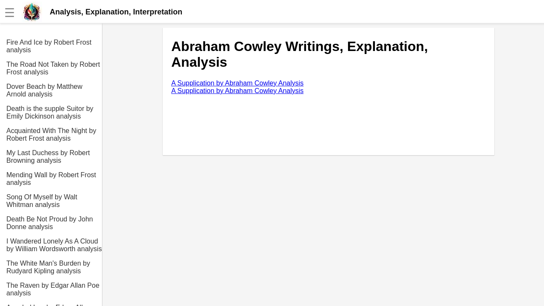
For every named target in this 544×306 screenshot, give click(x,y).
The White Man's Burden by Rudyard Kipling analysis (48, 267)
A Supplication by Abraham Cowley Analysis (237, 83)
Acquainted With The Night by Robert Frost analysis (51, 134)
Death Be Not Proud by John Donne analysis (49, 222)
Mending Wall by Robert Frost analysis (51, 178)
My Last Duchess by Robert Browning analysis (48, 156)
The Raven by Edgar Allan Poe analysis (52, 289)
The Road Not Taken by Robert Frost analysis (53, 68)
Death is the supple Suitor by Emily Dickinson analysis (50, 112)
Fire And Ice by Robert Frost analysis (48, 46)
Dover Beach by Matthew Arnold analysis (44, 90)
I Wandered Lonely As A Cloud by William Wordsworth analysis (54, 245)
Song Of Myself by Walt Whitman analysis (41, 200)
